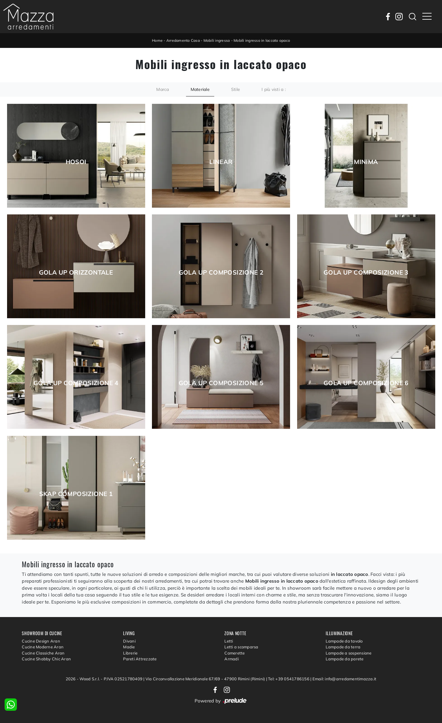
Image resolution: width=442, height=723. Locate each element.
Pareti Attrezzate (140, 658)
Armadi (231, 658)
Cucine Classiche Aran (43, 653)
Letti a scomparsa (241, 646)
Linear (220, 161)
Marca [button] (162, 89)
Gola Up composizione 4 (75, 383)
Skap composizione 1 (76, 493)
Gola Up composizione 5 (221, 383)
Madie (129, 646)
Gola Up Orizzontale (76, 272)
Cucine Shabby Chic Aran (46, 658)
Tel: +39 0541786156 (289, 678)
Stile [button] (235, 89)
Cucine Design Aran (41, 641)
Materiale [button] (200, 89)
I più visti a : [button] (274, 89)
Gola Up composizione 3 (366, 272)
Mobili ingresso (217, 40)
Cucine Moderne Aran (43, 646)
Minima (366, 161)
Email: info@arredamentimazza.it (344, 678)
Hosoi (76, 161)
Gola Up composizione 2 (221, 272)
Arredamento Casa (183, 40)
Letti (228, 641)
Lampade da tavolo (344, 641)
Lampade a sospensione (348, 653)
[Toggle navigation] (427, 16)
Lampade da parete (344, 658)
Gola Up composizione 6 (366, 383)
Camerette (234, 653)
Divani (129, 641)
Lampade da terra (343, 646)
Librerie (130, 653)
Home (157, 40)
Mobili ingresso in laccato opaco (262, 40)
